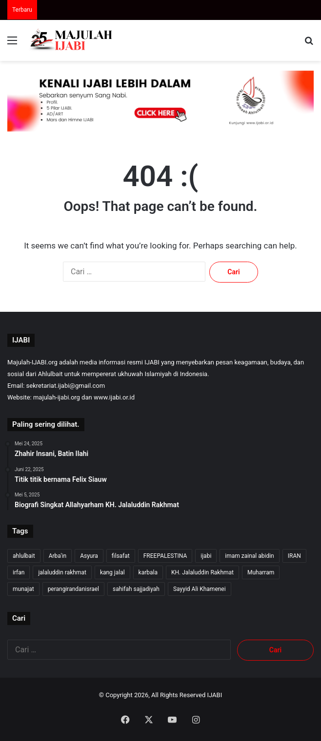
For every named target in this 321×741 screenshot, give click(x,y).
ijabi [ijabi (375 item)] (206, 555)
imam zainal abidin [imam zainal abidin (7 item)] (249, 555)
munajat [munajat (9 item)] (23, 589)
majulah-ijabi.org (56, 397)
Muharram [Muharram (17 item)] (260, 572)
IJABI (214, 695)
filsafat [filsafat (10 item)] (121, 555)
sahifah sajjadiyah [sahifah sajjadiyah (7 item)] (136, 589)
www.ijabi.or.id (114, 397)
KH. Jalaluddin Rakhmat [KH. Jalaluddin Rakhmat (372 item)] (202, 572)
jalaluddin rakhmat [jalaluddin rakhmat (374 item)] (62, 572)
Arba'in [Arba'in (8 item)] (57, 555)
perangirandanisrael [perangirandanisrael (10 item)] (73, 589)
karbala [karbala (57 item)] (148, 572)
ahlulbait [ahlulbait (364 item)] (24, 555)
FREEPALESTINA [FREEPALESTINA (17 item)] (165, 555)
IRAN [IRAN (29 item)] (294, 555)
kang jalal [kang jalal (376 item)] (112, 572)
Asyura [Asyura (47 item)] (89, 555)
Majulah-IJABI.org (32, 362)
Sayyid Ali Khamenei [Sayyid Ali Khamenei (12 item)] (199, 589)
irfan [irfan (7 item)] (18, 572)
